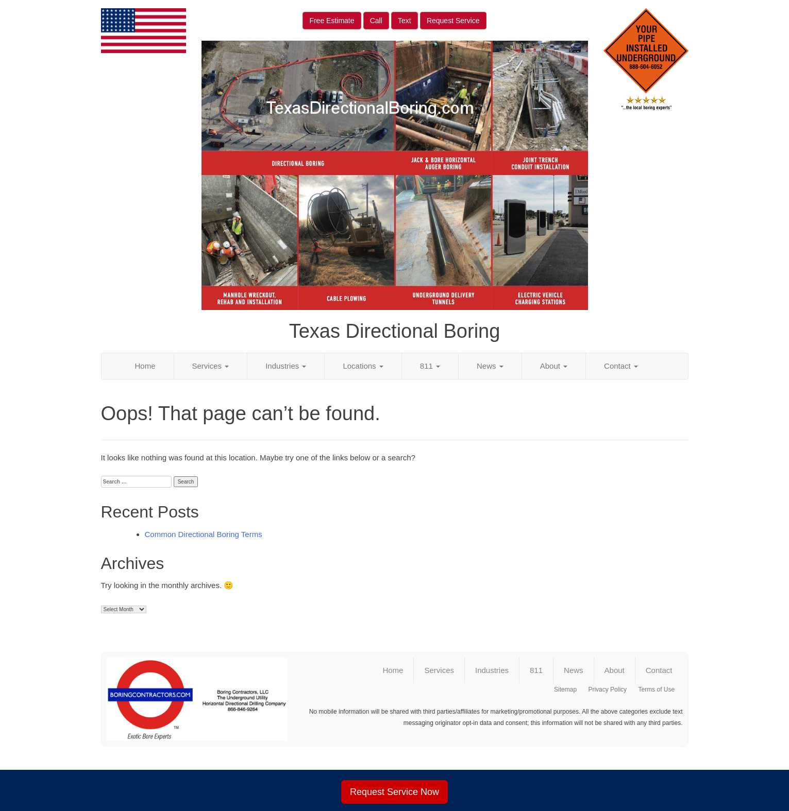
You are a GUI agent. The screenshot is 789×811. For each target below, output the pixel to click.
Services (210, 365)
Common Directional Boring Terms (203, 534)
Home (145, 365)
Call (376, 20)
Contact (621, 365)
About (553, 365)
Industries (285, 365)
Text (404, 20)
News (490, 365)
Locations (363, 365)
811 (430, 365)
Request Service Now (394, 792)
